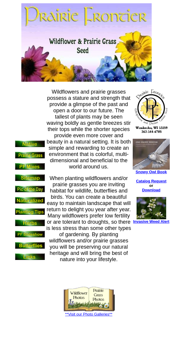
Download (151, 190)
